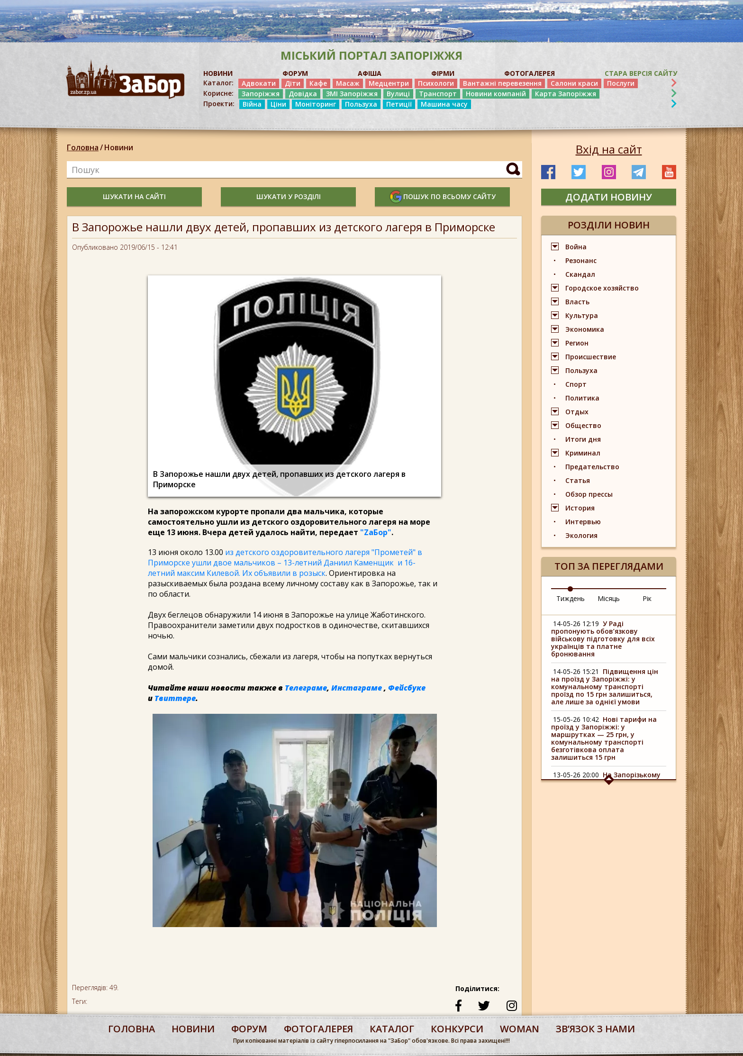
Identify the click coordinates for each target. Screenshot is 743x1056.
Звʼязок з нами (595, 1028)
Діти (292, 83)
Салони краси (574, 83)
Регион (577, 342)
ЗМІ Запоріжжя (352, 93)
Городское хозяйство (602, 287)
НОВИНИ (218, 73)
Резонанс (581, 260)
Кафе (318, 83)
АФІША (369, 73)
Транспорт (438, 93)
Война (576, 246)
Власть (577, 301)
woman (519, 1028)
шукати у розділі (288, 196)
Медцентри (389, 83)
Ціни (278, 104)
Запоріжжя (261, 93)
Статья (577, 480)
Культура (581, 315)
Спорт (576, 384)
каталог (392, 1028)
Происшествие (590, 356)
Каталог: (218, 83)
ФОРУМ (295, 73)
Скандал (580, 274)
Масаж (348, 83)
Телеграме (306, 688)
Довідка (303, 93)
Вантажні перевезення (502, 83)
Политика (582, 397)
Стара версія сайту (641, 73)
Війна (252, 104)
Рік (647, 598)
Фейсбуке (407, 688)
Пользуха (361, 104)
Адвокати (259, 83)
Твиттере (175, 698)
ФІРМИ (442, 73)
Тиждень (570, 598)
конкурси (457, 1028)
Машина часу (444, 104)
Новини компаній (496, 93)
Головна (83, 147)
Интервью (583, 521)
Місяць (609, 598)
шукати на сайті (134, 196)
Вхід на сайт (609, 149)
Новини (118, 147)
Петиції (399, 104)
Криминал (582, 452)
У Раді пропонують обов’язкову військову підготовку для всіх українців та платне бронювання (603, 638)
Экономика (584, 329)
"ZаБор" (375, 532)
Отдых (577, 411)
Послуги (620, 83)
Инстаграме (356, 688)
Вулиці (398, 93)
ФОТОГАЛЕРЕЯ (529, 73)
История (580, 507)
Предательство (592, 466)
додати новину (608, 197)
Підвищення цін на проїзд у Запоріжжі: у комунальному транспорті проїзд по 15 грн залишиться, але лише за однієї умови (604, 686)
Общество (583, 425)
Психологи (436, 83)
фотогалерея (318, 1028)
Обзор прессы (589, 494)
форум (249, 1028)
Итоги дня (583, 439)
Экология (581, 535)
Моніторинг (315, 104)
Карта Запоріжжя (565, 93)
